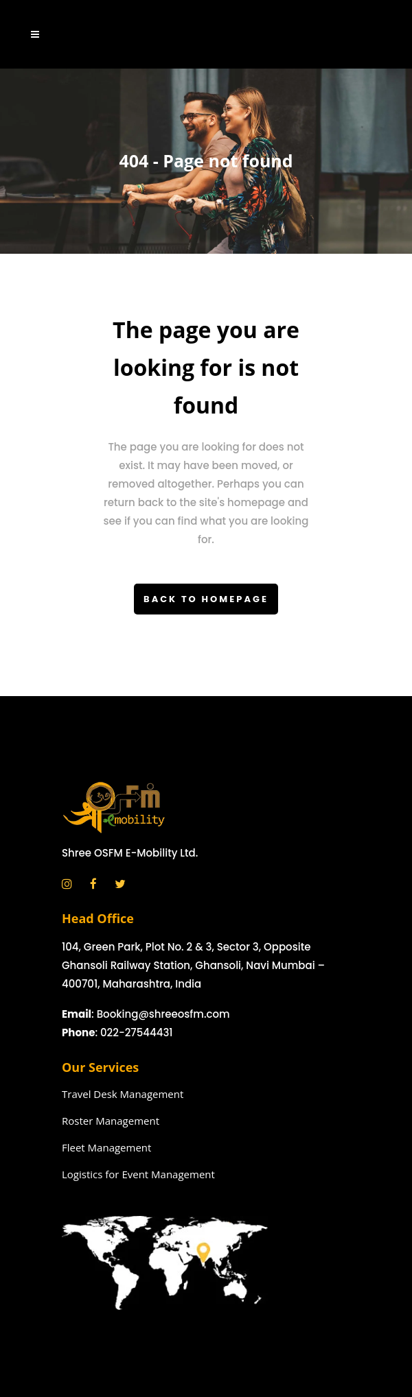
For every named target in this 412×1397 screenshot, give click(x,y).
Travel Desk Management (122, 1094)
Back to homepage (206, 599)
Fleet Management (106, 1147)
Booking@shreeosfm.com (163, 1014)
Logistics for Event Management (138, 1174)
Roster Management (110, 1120)
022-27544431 (136, 1032)
